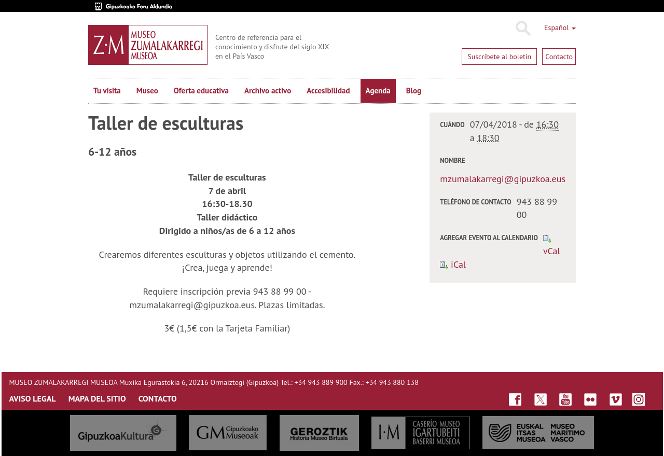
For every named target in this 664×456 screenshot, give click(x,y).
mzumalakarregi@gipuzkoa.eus (502, 179)
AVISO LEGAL (32, 398)
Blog (413, 90)
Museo (147, 90)
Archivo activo (267, 90)
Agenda (378, 90)
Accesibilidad (328, 90)
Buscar (523, 28)
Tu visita (107, 90)
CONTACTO (158, 398)
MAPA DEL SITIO (97, 398)
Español (560, 27)
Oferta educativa (201, 90)
